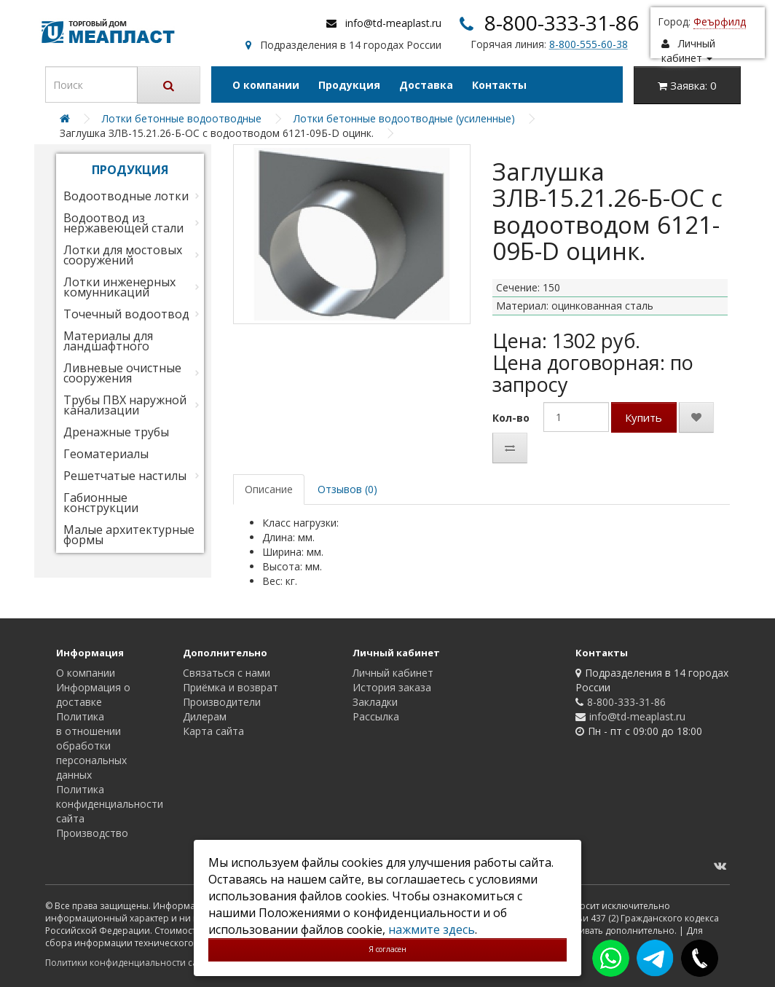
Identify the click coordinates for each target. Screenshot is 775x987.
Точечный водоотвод (126, 314)
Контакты (499, 85)
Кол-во (511, 418)
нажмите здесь (431, 929)
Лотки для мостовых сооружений (122, 255)
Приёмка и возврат (230, 687)
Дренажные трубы (116, 432)
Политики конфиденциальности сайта (128, 962)
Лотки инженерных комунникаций (119, 287)
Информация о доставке (93, 694)
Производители (222, 702)
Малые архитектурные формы (128, 535)
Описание (269, 489)
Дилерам (205, 716)
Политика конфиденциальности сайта (109, 803)
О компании (265, 85)
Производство (92, 833)
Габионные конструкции (100, 502)
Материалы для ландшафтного (108, 341)
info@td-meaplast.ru (393, 23)
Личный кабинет (393, 673)
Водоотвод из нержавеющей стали (123, 223)
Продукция (349, 85)
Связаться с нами (226, 673)
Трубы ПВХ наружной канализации (124, 405)
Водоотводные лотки (126, 196)
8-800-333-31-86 (561, 22)
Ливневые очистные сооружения (122, 373)
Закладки (375, 702)
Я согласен (387, 949)
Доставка (426, 85)
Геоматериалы (106, 454)
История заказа (392, 687)
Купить (643, 417)
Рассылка (376, 716)
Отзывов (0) (347, 489)
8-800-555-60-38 (588, 44)
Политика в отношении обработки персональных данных (91, 745)
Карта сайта (213, 731)
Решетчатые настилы (124, 476)
